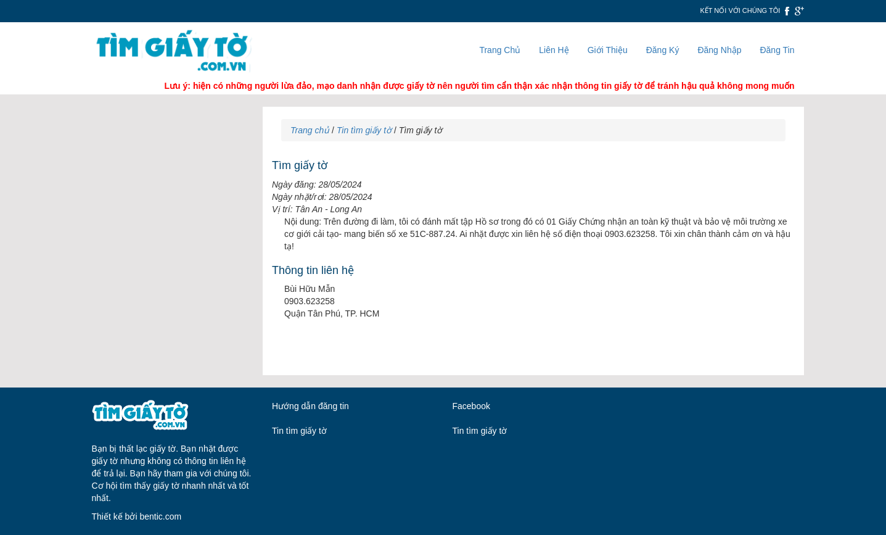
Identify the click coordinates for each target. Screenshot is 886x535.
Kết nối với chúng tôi (740, 10)
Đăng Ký (662, 50)
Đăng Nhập (719, 50)
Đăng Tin (777, 50)
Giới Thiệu (608, 50)
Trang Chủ (499, 50)
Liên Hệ (553, 50)
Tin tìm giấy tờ (364, 130)
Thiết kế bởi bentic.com (137, 516)
